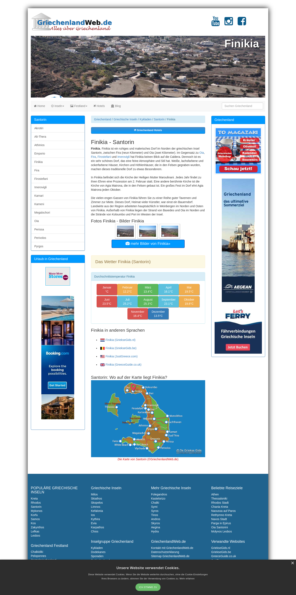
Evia (94, 523)
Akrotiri (38, 128)
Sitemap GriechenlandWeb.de (170, 556)
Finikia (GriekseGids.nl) (117, 340)
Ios (93, 515)
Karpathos (97, 527)
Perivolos (40, 237)
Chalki (155, 502)
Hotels (99, 106)
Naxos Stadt (219, 519)
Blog (116, 106)
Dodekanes (98, 552)
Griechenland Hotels (148, 130)
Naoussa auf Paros (223, 510)
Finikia (38, 162)
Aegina (155, 527)
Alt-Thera (40, 136)
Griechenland (102, 119)
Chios (94, 531)
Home (39, 106)
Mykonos (36, 510)
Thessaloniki (219, 498)
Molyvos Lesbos (221, 531)
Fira (93, 156)
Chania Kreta (219, 506)
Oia (201, 152)
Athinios (39, 145)
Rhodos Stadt (220, 502)
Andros (155, 519)
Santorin (159, 119)
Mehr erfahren (187, 578)
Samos (35, 519)
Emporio (39, 153)
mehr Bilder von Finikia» (148, 244)
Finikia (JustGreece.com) (119, 356)
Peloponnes (38, 556)
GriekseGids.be (221, 552)
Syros (154, 510)
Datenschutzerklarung (165, 552)
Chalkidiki (37, 551)
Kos (33, 523)
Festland (78, 106)
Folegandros (159, 494)
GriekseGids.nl (220, 548)
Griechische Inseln (125, 119)
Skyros (155, 523)
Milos (94, 494)
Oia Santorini (219, 527)
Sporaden (97, 556)
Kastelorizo (158, 498)
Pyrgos (38, 246)
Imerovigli (123, 156)
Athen (215, 494)
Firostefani (104, 156)
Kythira (95, 519)
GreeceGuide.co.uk (223, 556)
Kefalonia (97, 510)
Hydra (155, 531)
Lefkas (35, 531)
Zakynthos (37, 527)
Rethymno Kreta (221, 515)
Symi (154, 506)
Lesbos (35, 535)
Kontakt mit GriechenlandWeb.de (172, 548)
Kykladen (145, 119)
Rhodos (36, 502)
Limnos (95, 506)
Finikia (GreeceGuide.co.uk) (120, 364)
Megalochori (42, 212)
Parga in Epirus (221, 523)
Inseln (57, 106)
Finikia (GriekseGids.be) (118, 348)
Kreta (34, 498)
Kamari (38, 195)
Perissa (39, 229)
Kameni (39, 204)
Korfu (34, 515)
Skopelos (97, 502)
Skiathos (96, 498)
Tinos (154, 515)
